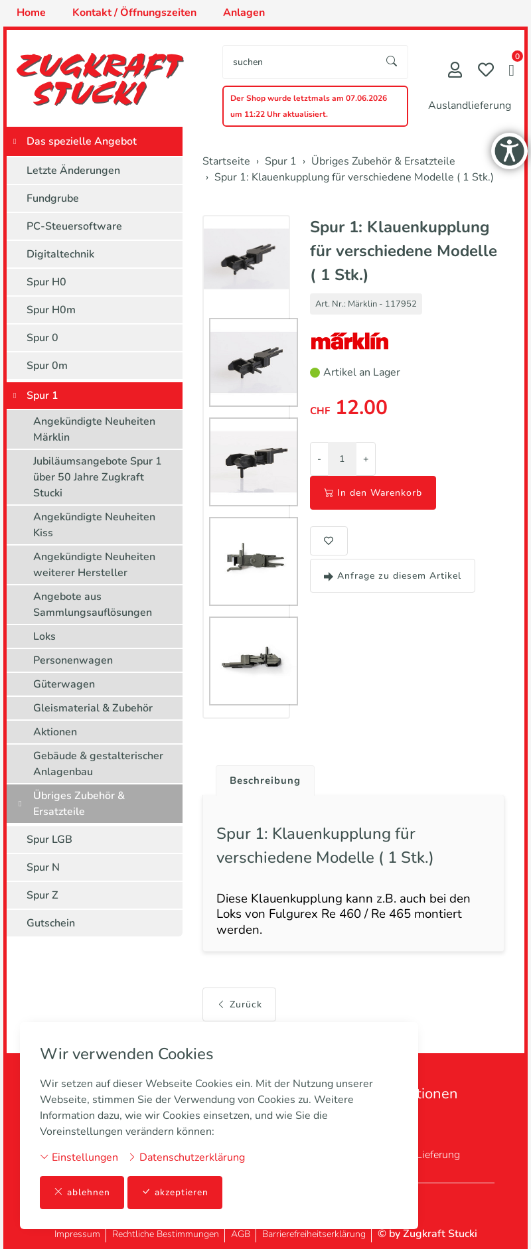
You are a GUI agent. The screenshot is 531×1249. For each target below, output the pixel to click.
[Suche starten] (392, 62)
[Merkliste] (486, 71)
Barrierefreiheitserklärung (314, 1234)
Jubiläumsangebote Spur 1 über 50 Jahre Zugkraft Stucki (97, 477)
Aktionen (55, 732)
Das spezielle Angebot (82, 141)
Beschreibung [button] (267, 781)
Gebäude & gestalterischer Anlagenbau (98, 764)
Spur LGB (49, 839)
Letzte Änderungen (73, 170)
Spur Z (42, 895)
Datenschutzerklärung (186, 1156)
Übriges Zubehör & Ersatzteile (79, 803)
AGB (240, 1234)
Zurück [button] (239, 1010)
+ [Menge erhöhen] (365, 459)
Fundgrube (53, 198)
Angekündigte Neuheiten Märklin (94, 429)
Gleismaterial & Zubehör (93, 708)
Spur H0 (46, 282)
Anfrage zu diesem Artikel (392, 575)
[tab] (262, 778)
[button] (511, 71)
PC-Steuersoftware (74, 226)
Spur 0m (47, 365)
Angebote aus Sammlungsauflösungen (92, 604)
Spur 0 (42, 338)
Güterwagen (64, 684)
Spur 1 (42, 395)
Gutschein (51, 923)
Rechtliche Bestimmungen (165, 1234)
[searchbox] (299, 62)
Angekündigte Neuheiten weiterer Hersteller (94, 565)
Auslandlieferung (469, 105)
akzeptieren (175, 1192)
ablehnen (82, 1192)
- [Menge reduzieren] (319, 459)
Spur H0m (51, 310)
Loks (44, 636)
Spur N (43, 867)
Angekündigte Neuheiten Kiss (94, 525)
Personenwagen (73, 660)
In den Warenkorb (373, 493)
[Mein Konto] (455, 71)
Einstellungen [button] (79, 1156)
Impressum (77, 1234)
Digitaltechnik (60, 254)
